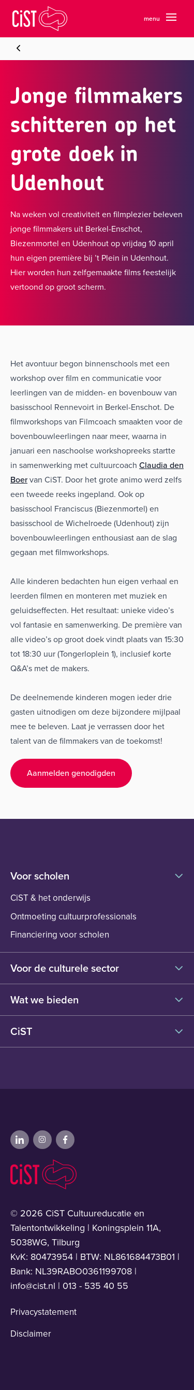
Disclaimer (30, 1333)
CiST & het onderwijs (50, 897)
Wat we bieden (97, 999)
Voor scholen (97, 876)
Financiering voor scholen (59, 934)
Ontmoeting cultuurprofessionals (73, 916)
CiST (97, 1031)
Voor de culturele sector (97, 968)
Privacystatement (43, 1312)
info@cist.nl (32, 1286)
